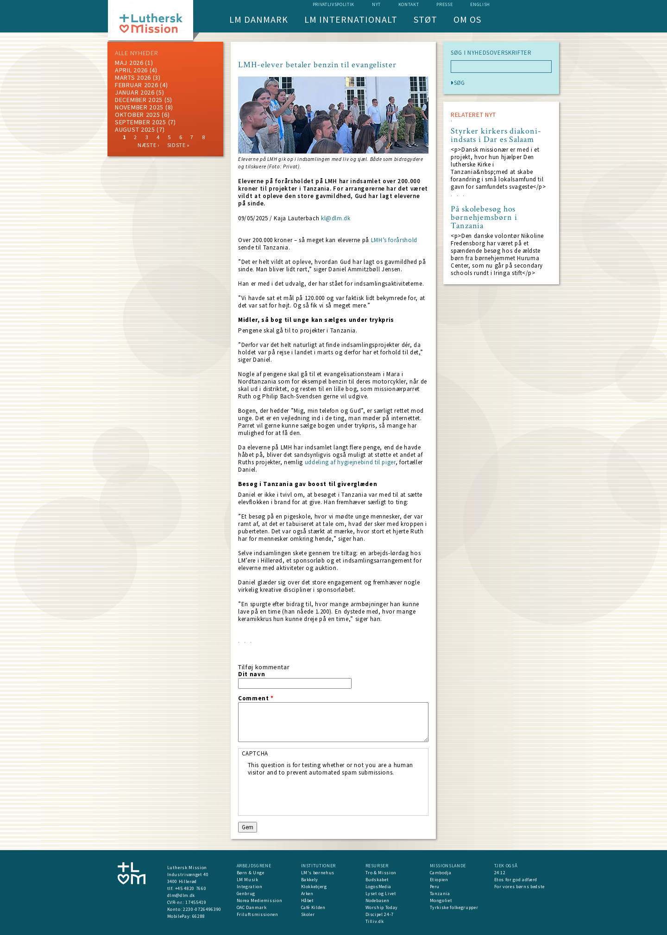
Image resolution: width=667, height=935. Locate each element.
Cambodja (441, 873)
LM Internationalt (350, 19)
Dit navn (251, 674)
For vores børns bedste (519, 887)
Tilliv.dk (374, 921)
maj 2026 (129, 62)
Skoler (308, 914)
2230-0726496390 (202, 909)
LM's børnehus (317, 873)
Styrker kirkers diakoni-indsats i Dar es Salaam (496, 135)
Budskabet (377, 880)
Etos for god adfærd (515, 880)
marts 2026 (133, 77)
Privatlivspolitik (333, 4)
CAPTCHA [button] (255, 753)
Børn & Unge (250, 873)
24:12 (500, 873)
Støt (425, 19)
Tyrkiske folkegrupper (454, 907)
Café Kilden (313, 907)
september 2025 (140, 122)
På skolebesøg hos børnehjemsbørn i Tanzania (484, 217)
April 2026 (131, 70)
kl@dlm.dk (336, 218)
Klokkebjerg (314, 887)
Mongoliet (441, 900)
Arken (307, 893)
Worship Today (381, 907)
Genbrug (246, 893)
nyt (376, 4)
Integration (250, 887)
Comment (256, 698)
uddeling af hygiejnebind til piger (350, 462)
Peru (435, 887)
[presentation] (318, 794)
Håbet (307, 900)
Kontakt (408, 4)
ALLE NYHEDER (136, 53)
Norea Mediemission (260, 900)
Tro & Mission (380, 873)
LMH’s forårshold (394, 240)
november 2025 (139, 107)
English (480, 4)
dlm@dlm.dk (181, 895)
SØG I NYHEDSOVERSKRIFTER (491, 53)
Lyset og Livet (380, 893)
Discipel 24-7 (379, 914)
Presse (444, 4)
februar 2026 (136, 85)
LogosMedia (378, 887)
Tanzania (440, 893)
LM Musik (247, 880)
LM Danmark (258, 19)
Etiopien (439, 880)
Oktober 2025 (137, 114)
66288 (198, 916)
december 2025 (139, 100)
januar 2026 (135, 92)
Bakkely (310, 880)
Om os (467, 19)
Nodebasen (377, 900)
